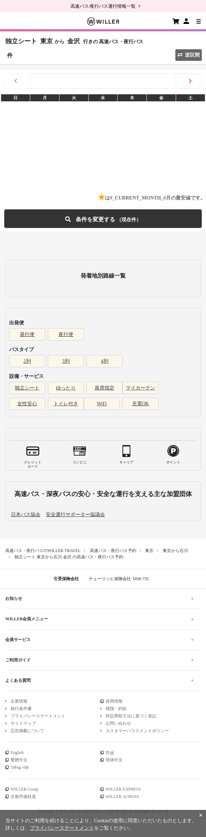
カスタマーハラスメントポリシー (137, 730)
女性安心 (27, 403)
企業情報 (19, 701)
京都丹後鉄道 (23, 796)
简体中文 (114, 759)
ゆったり (66, 388)
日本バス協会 (25, 514)
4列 (104, 361)
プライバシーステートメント (38, 716)
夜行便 (65, 334)
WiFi (102, 403)
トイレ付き (66, 403)
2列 (27, 361)
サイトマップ (23, 723)
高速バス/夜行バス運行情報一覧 (103, 6)
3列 (66, 361)
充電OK (140, 403)
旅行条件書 (21, 708)
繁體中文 (19, 759)
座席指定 (104, 388)
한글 (110, 752)
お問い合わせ (118, 723)
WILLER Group (24, 789)
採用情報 (114, 701)
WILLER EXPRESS (123, 789)
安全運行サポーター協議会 (75, 514)
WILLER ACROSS (122, 796)
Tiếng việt (20, 767)
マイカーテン (140, 388)
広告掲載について (27, 730)
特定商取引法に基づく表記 (131, 716)
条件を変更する (103, 218)
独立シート (27, 388)
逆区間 (188, 55)
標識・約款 (116, 708)
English (17, 752)
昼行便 (27, 334)
